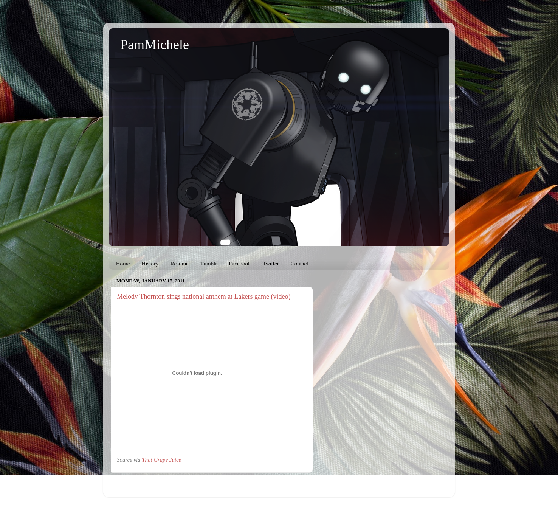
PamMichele (154, 44)
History (149, 264)
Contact (299, 264)
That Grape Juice (161, 460)
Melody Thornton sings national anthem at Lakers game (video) (204, 296)
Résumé (179, 264)
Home (123, 264)
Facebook (240, 264)
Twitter (271, 264)
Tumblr (208, 264)
